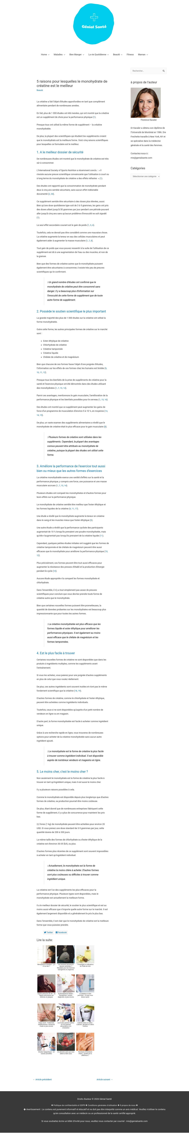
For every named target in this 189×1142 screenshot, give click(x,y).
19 (79, 699)
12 (45, 376)
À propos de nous (130, 1114)
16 (106, 404)
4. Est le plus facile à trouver (59, 661)
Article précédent (43, 1088)
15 (102, 404)
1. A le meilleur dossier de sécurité (64, 152)
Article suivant (104, 1088)
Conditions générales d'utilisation (103, 1114)
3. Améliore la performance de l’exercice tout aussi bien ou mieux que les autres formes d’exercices (72, 475)
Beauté (40, 90)
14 (65, 392)
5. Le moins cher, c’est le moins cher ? (67, 780)
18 (76, 699)
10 (38, 376)
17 (76, 517)
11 (41, 376)
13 (61, 392)
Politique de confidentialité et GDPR (67, 1114)
